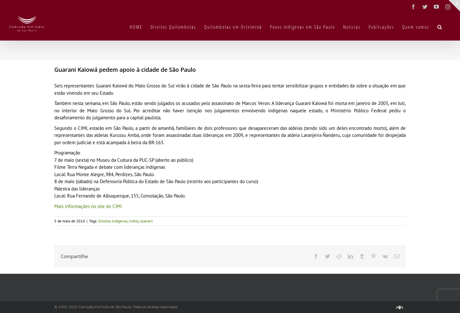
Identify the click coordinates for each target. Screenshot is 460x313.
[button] (439, 26)
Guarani (146, 221)
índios (134, 221)
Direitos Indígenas (112, 221)
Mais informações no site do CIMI (88, 206)
